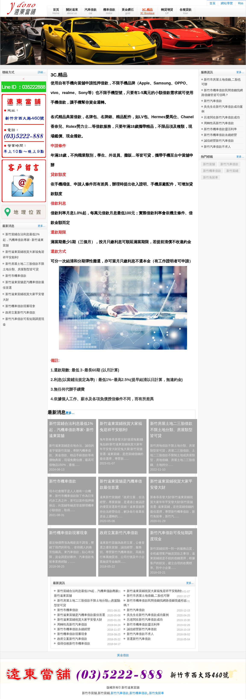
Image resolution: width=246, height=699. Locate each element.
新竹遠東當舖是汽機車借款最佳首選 (121, 484)
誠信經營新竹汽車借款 (142, 629)
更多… (41, 225)
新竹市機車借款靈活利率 (143, 624)
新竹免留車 (210, 177)
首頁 (212, 3)
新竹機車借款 (212, 170)
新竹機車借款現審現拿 (20, 306)
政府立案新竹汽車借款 (20, 312)
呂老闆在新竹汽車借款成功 (145, 619)
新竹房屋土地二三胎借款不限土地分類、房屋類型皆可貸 (171, 429)
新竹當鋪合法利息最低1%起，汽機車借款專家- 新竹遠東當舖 (23, 240)
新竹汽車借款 (136, 610)
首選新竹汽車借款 (139, 638)
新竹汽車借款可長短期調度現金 (171, 536)
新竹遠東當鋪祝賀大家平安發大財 (171, 484)
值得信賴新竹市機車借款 (73, 643)
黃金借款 (123, 655)
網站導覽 (227, 3)
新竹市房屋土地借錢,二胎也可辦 (148, 595)
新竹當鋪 (232, 170)
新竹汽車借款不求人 (140, 634)
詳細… (41, 72)
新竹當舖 (209, 164)
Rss (240, 3)
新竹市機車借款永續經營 (73, 629)
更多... (189, 582)
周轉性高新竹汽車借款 (72, 624)
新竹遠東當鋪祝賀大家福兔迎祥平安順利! (121, 426)
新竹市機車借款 (15, 275)
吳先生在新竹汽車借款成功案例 (148, 615)
